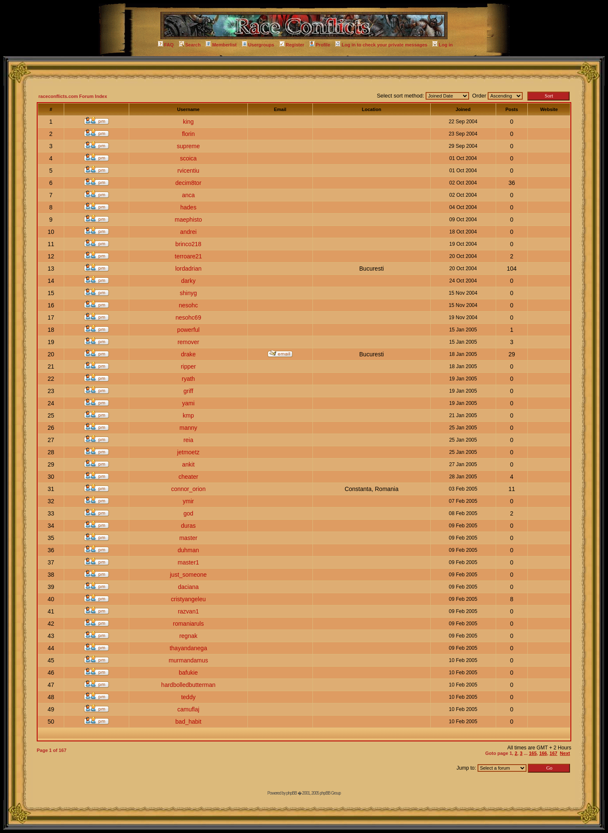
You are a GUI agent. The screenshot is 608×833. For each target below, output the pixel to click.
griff (188, 391)
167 (553, 753)
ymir (188, 501)
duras (188, 525)
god (188, 513)
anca (188, 195)
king (188, 121)
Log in (442, 44)
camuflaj (188, 709)
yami (188, 403)
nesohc (188, 305)
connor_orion (188, 489)
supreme (188, 146)
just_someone (188, 574)
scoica (188, 158)
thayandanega (188, 648)
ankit (188, 464)
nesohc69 (188, 317)
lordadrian (188, 268)
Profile (319, 44)
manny (188, 427)
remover (188, 342)
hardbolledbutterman (188, 684)
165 (533, 753)
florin (188, 133)
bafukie (188, 672)
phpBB (291, 793)
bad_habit (188, 721)
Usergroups (258, 44)
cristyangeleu (188, 599)
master (188, 538)
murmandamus (188, 660)
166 (543, 753)
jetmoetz (188, 452)
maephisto (188, 219)
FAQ (166, 44)
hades (188, 207)
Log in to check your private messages (381, 44)
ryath (188, 378)
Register (292, 44)
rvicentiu (188, 170)
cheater (188, 476)
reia (188, 440)
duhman (188, 550)
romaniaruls (188, 623)
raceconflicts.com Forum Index (72, 96)
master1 (188, 562)
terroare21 (188, 256)
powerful (188, 329)
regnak (188, 635)
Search (190, 44)
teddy (188, 697)
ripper (188, 366)
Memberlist (221, 44)
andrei (188, 231)
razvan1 (188, 611)
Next (565, 753)
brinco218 (188, 244)
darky (188, 280)
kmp (188, 415)
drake (188, 354)
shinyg (188, 293)
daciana (188, 586)
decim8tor (188, 182)
